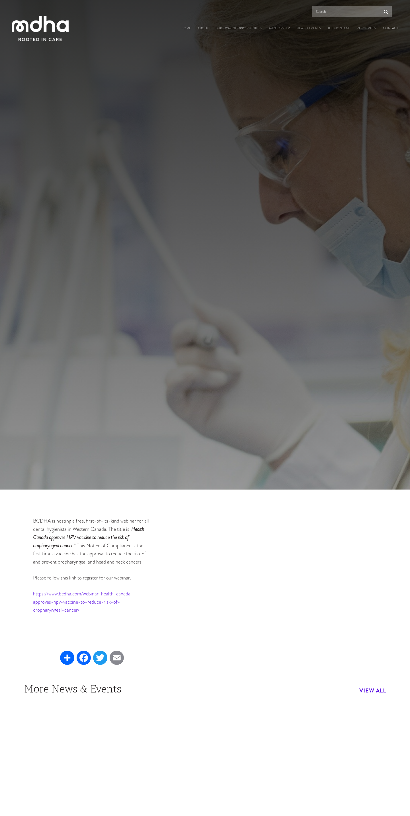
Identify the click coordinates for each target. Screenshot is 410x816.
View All (372, 690)
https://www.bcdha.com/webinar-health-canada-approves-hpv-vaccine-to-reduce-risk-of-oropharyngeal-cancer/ (83, 602)
